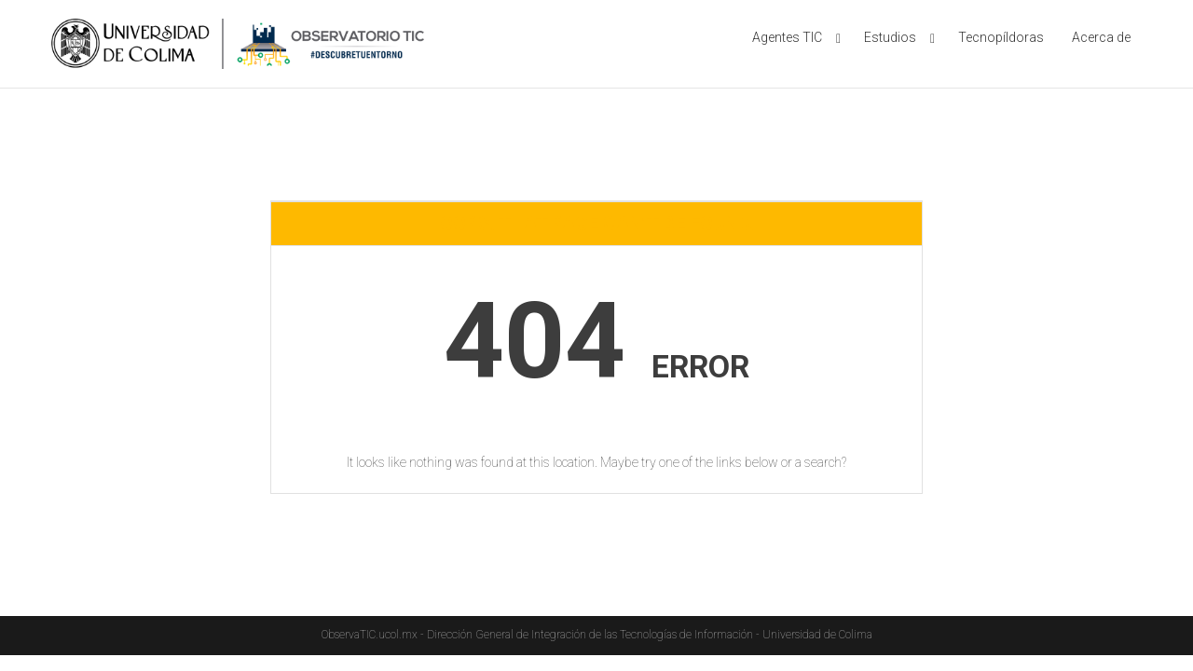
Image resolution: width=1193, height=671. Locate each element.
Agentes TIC (787, 37)
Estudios (890, 37)
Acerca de (1101, 37)
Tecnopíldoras (1001, 37)
